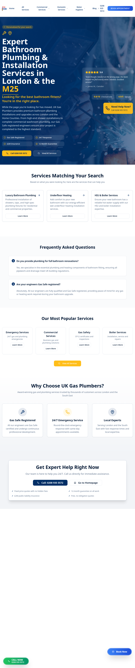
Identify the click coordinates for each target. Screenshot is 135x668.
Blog (95, 8)
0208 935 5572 (102, 8)
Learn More (23, 216)
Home (11, 8)
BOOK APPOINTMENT (120, 8)
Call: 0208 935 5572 (50, 482)
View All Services (47, 153)
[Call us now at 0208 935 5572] (16, 661)
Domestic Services (62, 8)
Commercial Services (43, 8)
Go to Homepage (86, 482)
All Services (25, 8)
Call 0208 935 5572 (16, 153)
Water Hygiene (80, 8)
